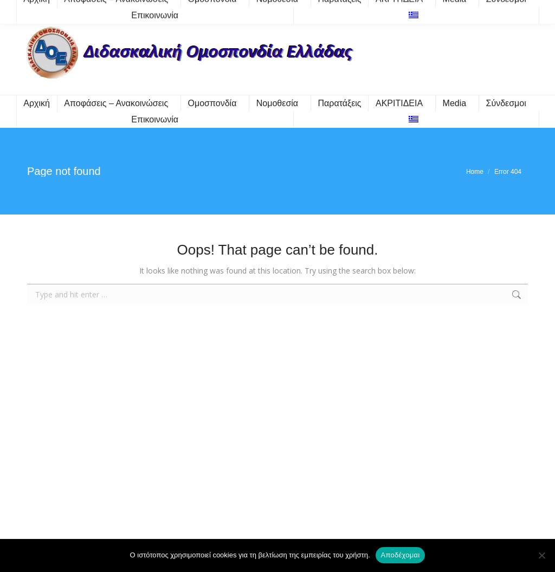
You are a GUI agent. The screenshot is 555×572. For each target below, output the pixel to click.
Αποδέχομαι (400, 555)
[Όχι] (541, 555)
